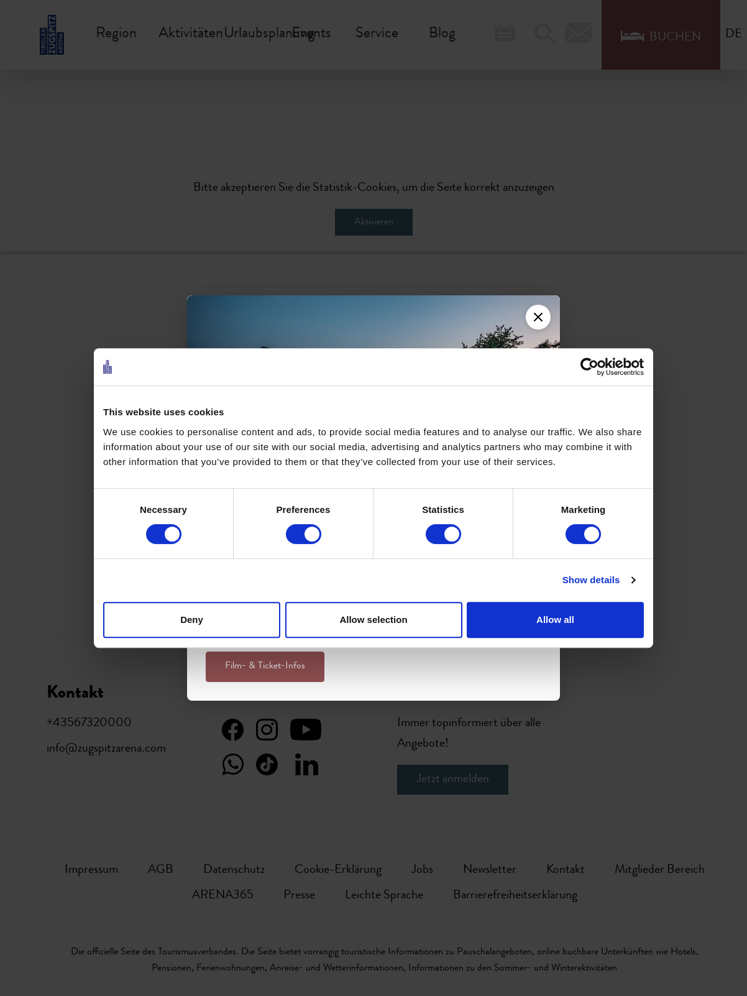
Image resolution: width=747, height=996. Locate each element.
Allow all (555, 619)
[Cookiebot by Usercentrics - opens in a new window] (589, 366)
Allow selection (373, 619)
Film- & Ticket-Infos (265, 666)
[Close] (538, 317)
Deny (191, 619)
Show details (591, 579)
